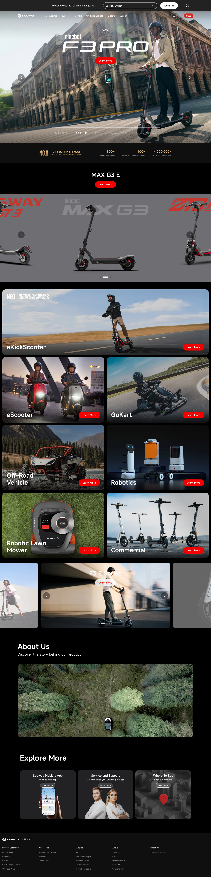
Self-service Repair (83, 856)
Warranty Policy (82, 860)
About (115, 848)
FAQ (77, 852)
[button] (21, 77)
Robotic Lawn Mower (47, 852)
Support (79, 848)
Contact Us (116, 865)
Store (188, 16)
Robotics (42, 856)
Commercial (44, 860)
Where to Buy (118, 869)
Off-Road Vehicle (9, 869)
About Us (116, 852)
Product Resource (83, 865)
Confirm (169, 5)
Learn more (105, 60)
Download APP (118, 860)
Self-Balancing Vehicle (11, 865)
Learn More (105, 184)
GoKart (5, 860)
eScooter (6, 856)
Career (115, 856)
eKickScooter (7, 852)
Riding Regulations (83, 869)
